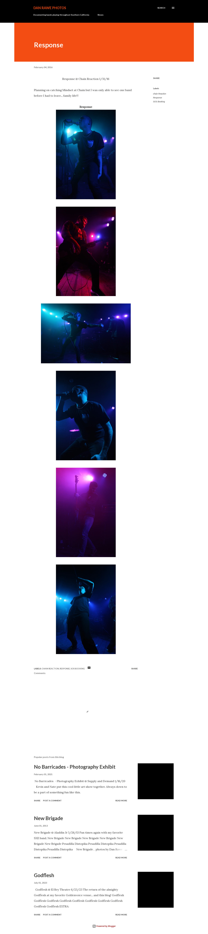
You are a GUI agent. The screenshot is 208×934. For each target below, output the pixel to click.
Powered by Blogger (104, 926)
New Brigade (48, 818)
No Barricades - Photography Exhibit (74, 767)
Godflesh (44, 875)
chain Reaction (159, 94)
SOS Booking (159, 101)
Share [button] (156, 78)
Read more (121, 800)
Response (157, 98)
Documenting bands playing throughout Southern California (61, 15)
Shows (100, 15)
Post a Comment (52, 800)
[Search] (161, 8)
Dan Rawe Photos (49, 8)
